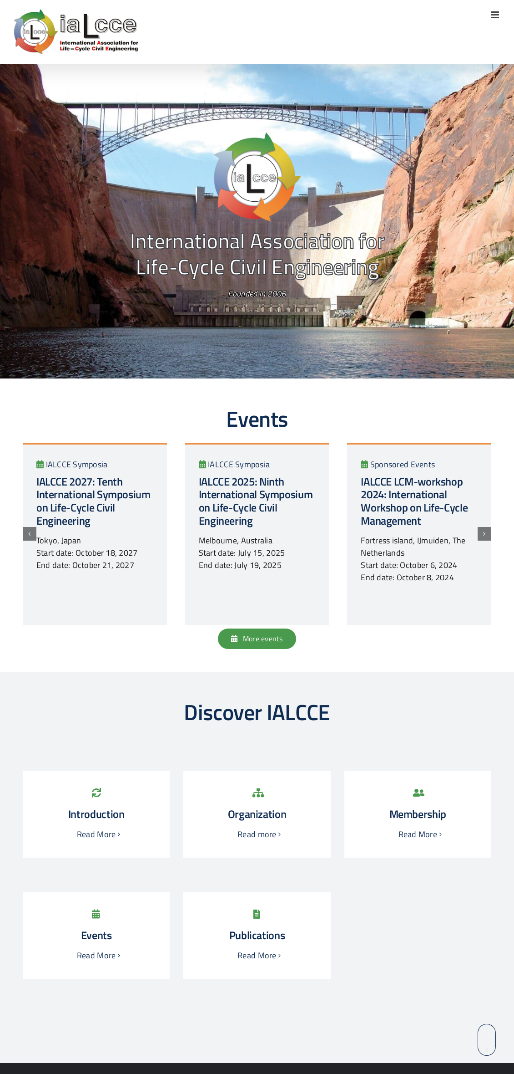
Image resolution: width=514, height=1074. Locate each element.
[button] (29, 534)
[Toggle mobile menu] (495, 15)
